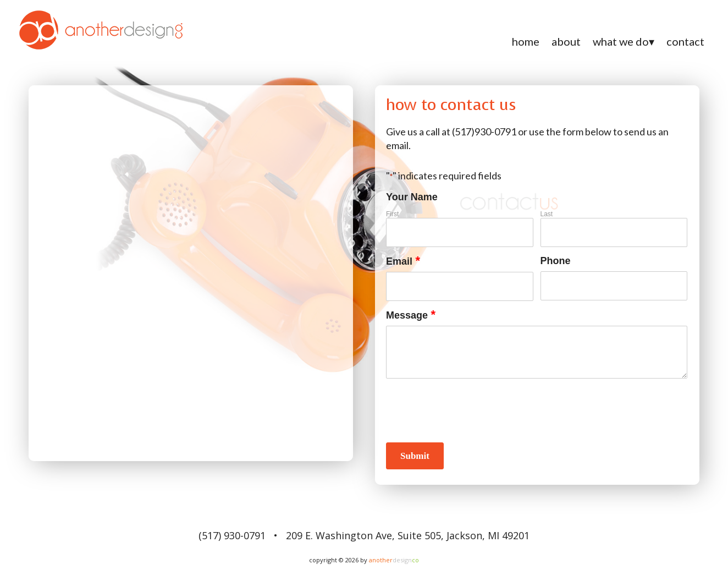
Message (410, 315)
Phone (556, 261)
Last (547, 214)
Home (525, 41)
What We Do (621, 41)
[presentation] (469, 409)
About (566, 41)
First (392, 214)
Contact (685, 41)
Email (403, 261)
